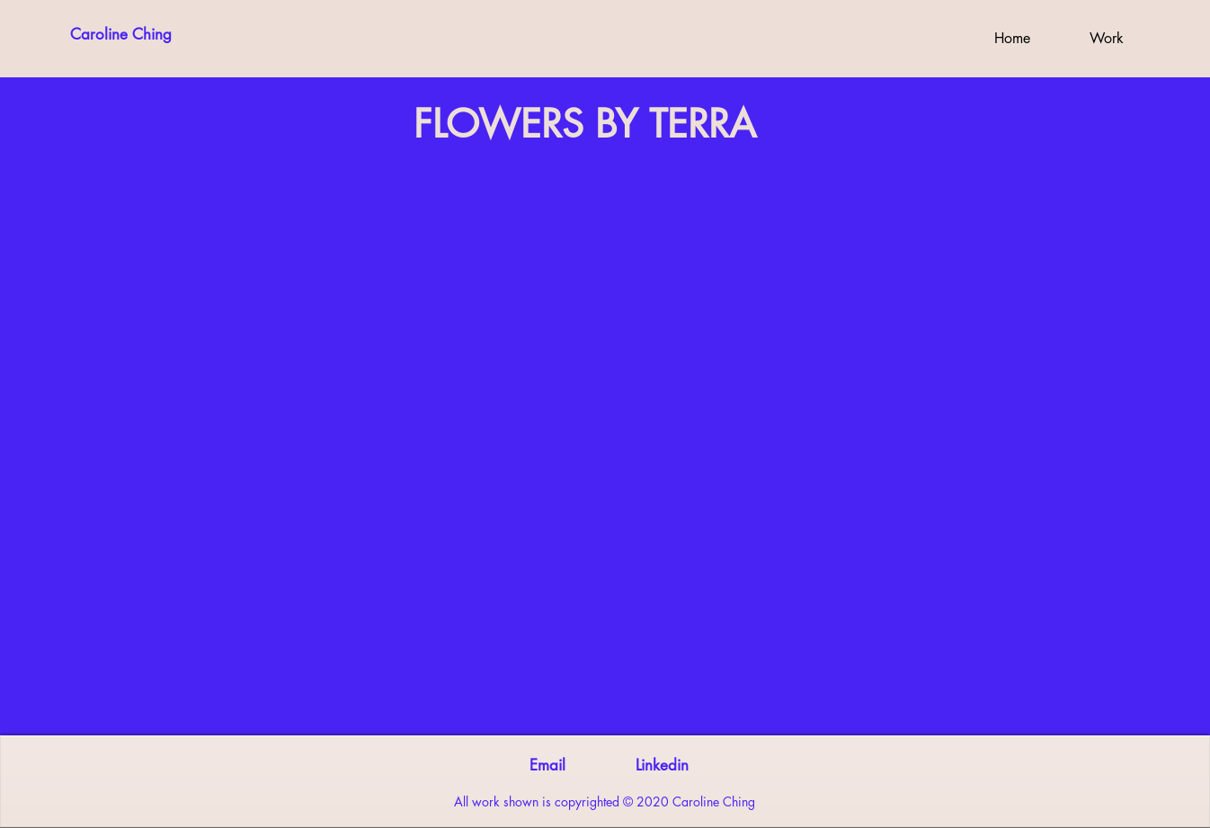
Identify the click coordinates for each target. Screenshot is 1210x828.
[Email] (547, 765)
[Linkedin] (662, 765)
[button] (1106, 38)
